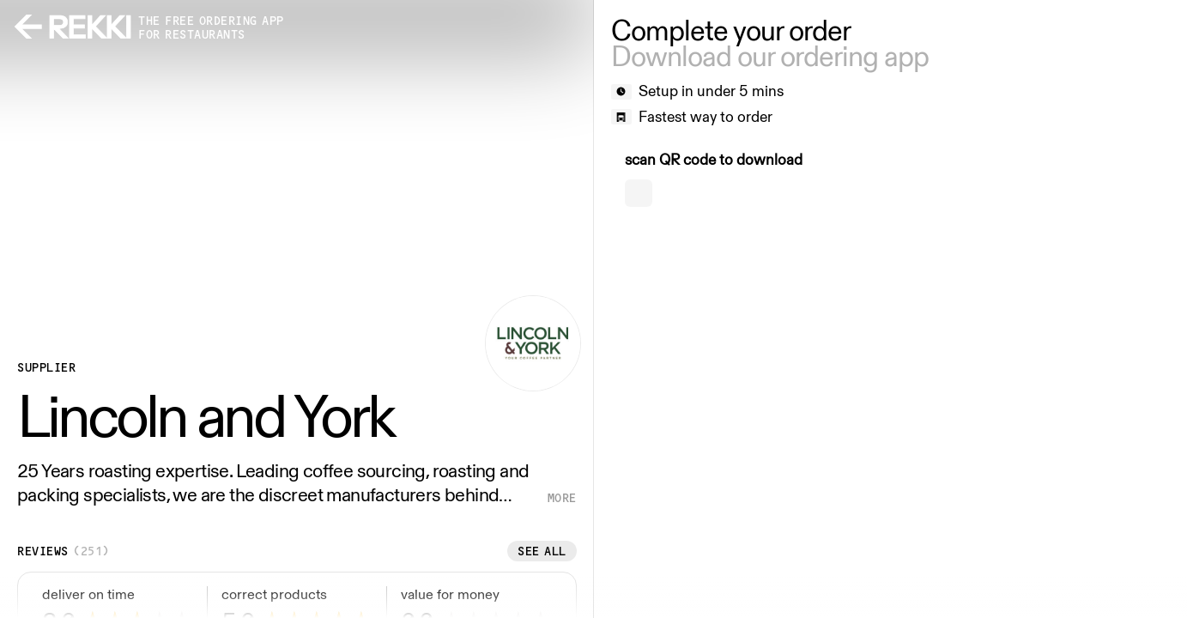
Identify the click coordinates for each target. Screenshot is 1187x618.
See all (542, 551)
